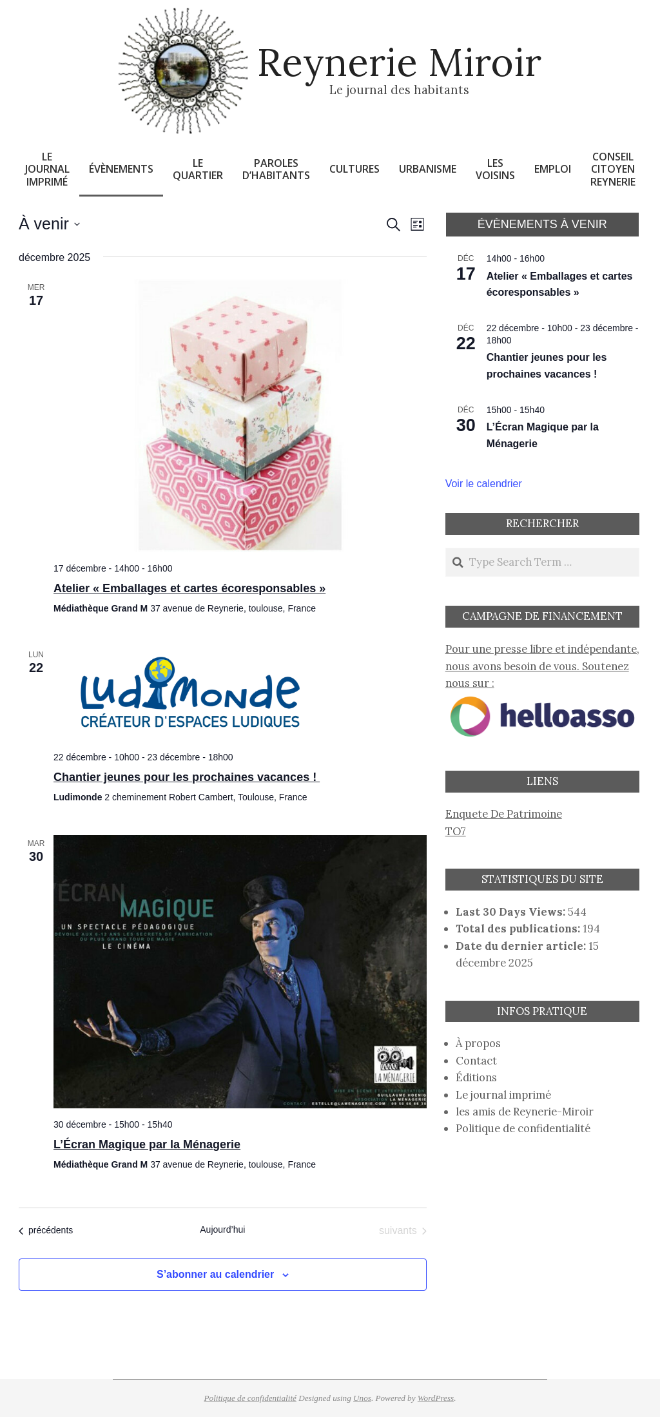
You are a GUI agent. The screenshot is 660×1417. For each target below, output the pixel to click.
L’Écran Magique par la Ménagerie (146, 1144)
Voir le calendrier (483, 483)
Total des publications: (519, 928)
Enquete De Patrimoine (503, 814)
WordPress (436, 1398)
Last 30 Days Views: (512, 912)
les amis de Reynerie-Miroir (525, 1111)
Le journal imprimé (503, 1095)
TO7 (455, 831)
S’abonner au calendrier (215, 1274)
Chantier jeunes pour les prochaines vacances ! (186, 777)
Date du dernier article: (522, 946)
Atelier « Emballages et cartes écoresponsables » (189, 588)
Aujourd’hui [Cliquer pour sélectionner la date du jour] (222, 1229)
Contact (476, 1061)
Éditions (476, 1077)
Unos (362, 1398)
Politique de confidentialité (523, 1128)
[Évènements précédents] (46, 1231)
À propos (478, 1043)
